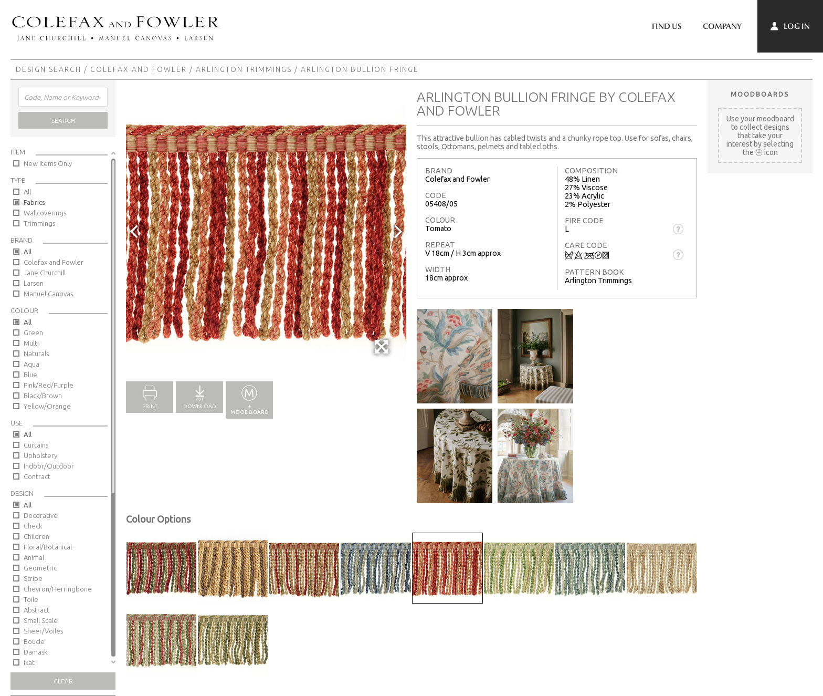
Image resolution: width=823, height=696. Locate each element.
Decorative (41, 515)
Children (36, 536)
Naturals (36, 353)
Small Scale (41, 620)
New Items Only (48, 163)
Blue (30, 374)
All (27, 191)
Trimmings (39, 223)
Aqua (31, 364)
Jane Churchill (45, 272)
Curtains (36, 445)
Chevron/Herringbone (58, 589)
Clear (63, 681)
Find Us (667, 26)
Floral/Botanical (48, 546)
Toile (31, 599)
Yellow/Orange (47, 406)
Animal (34, 557)
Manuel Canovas (48, 293)
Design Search (48, 69)
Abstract (36, 610)
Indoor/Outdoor (49, 466)
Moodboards (760, 94)
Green (33, 332)
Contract (37, 476)
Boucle (34, 641)
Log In (790, 26)
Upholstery (40, 455)
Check (33, 525)
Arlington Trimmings (244, 69)
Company (722, 26)
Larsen (34, 283)
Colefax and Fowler (138, 69)
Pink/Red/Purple (48, 385)
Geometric (40, 568)
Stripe (33, 578)
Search (63, 120)
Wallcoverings (45, 212)
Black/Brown (43, 395)
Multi (31, 343)
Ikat (29, 662)
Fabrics (34, 202)
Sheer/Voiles (43, 631)
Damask (35, 652)
